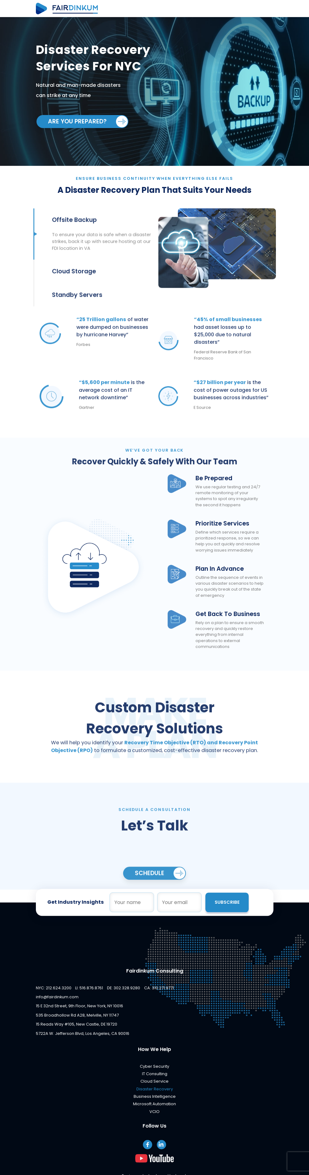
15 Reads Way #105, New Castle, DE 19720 (76, 1024)
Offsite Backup (74, 232)
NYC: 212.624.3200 (53, 988)
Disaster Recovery (154, 1089)
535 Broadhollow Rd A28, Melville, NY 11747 (77, 1015)
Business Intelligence (155, 1097)
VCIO (154, 1112)
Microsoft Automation (154, 1104)
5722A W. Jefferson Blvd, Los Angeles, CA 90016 (82, 1033)
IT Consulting (154, 1074)
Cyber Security (154, 1066)
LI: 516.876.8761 (89, 988)
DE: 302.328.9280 (123, 988)
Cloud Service (154, 1081)
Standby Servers (77, 307)
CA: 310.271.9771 (159, 988)
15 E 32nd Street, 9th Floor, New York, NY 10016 (79, 1006)
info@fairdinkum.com (57, 997)
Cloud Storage (74, 283)
